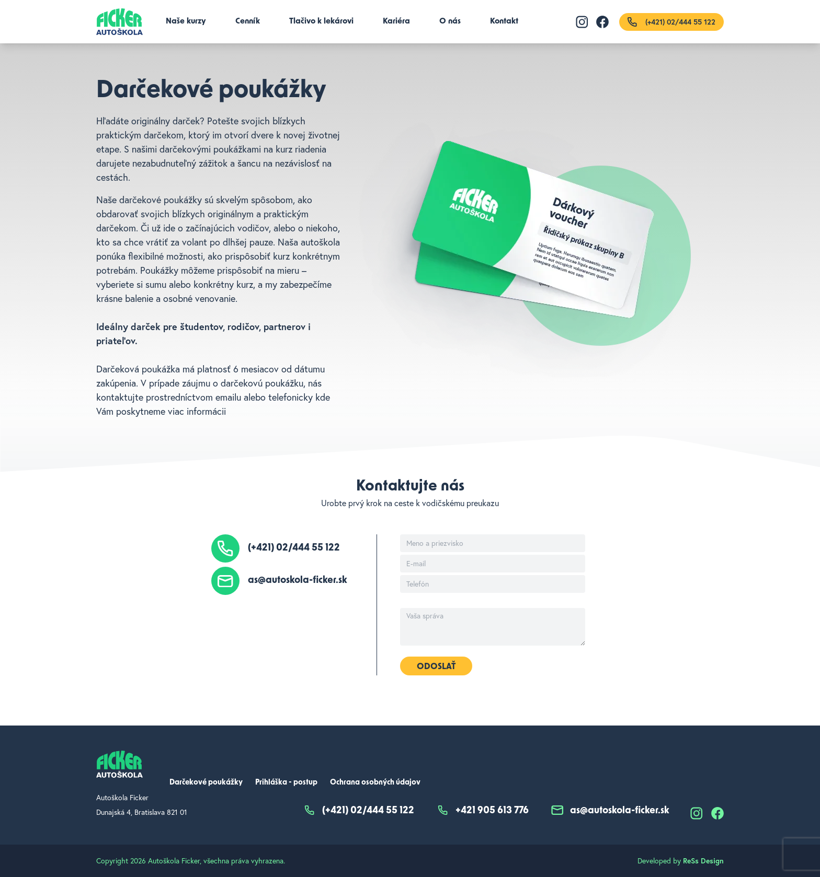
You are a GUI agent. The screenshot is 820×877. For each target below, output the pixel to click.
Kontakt (504, 22)
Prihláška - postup (286, 783)
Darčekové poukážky (206, 783)
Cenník (247, 22)
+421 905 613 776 (482, 811)
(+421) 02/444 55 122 (294, 548)
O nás (450, 22)
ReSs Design (703, 861)
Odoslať (436, 667)
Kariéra (396, 22)
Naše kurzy (186, 22)
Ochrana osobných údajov (375, 783)
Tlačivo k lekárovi (321, 22)
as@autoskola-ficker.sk (297, 581)
